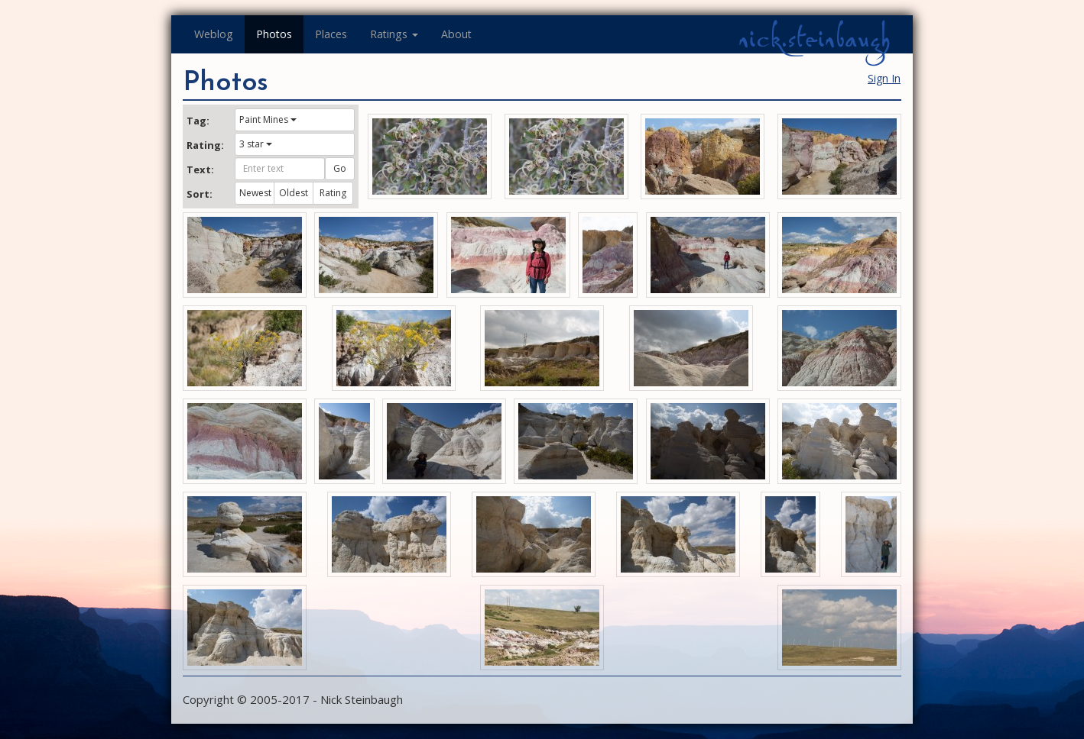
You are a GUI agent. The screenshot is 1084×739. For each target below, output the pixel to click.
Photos (274, 34)
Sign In (884, 78)
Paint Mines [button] (268, 119)
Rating (333, 192)
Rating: (205, 145)
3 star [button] (255, 143)
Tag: (198, 120)
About (456, 34)
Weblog (213, 34)
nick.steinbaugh (814, 39)
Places (331, 34)
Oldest (293, 192)
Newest (255, 192)
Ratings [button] (394, 34)
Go (339, 168)
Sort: (200, 194)
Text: (200, 169)
